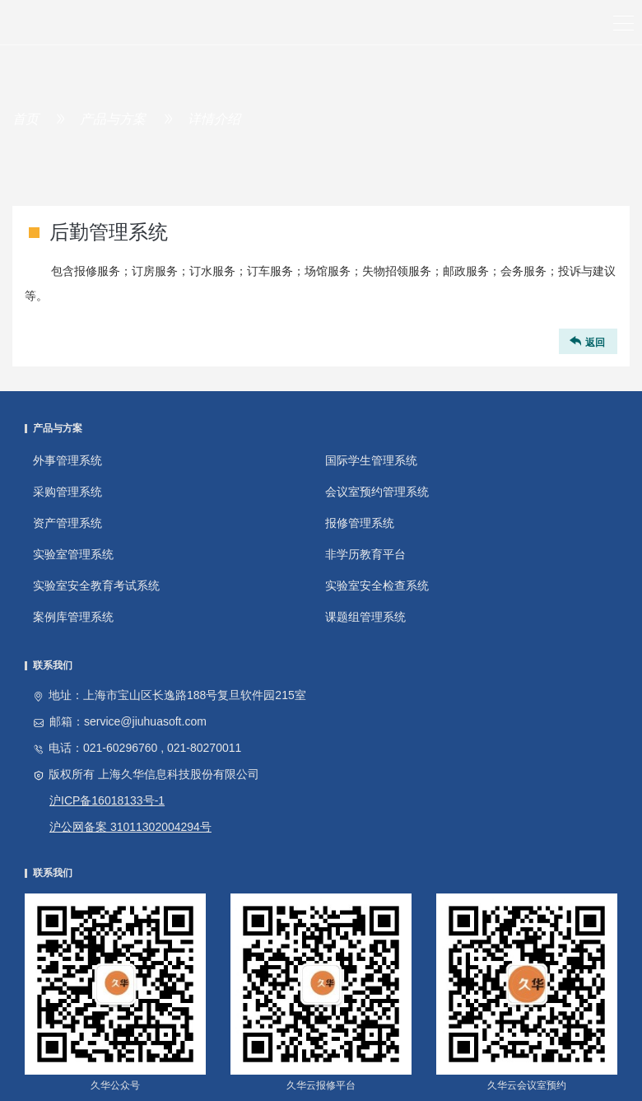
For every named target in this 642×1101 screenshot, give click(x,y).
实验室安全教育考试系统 (96, 585)
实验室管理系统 (73, 554)
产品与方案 (113, 119)
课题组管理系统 (365, 616)
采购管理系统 (67, 491)
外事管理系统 (67, 460)
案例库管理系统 (73, 616)
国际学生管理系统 (371, 460)
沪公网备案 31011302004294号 (130, 826)
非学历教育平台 (365, 554)
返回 (586, 341)
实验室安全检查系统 (377, 585)
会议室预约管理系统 (377, 491)
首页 (25, 119)
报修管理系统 (359, 523)
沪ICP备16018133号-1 (107, 800)
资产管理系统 (67, 523)
